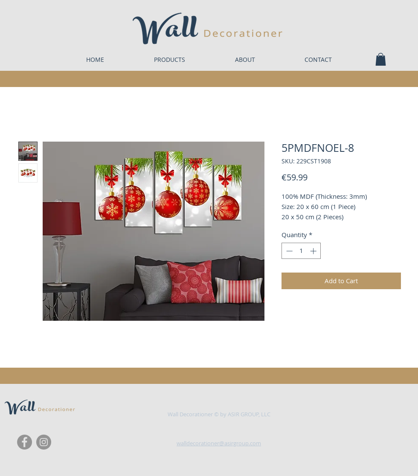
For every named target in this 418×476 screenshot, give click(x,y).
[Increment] (314, 251)
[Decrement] (288, 251)
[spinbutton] (301, 251)
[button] (380, 59)
